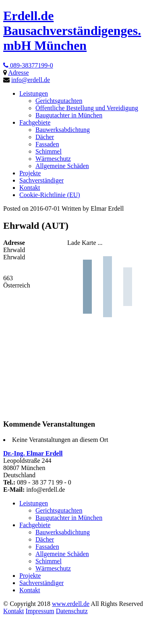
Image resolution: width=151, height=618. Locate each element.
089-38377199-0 (28, 65)
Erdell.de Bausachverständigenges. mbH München (72, 30)
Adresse (18, 72)
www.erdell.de (70, 603)
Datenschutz (72, 611)
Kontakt (13, 611)
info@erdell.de (30, 79)
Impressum (40, 611)
